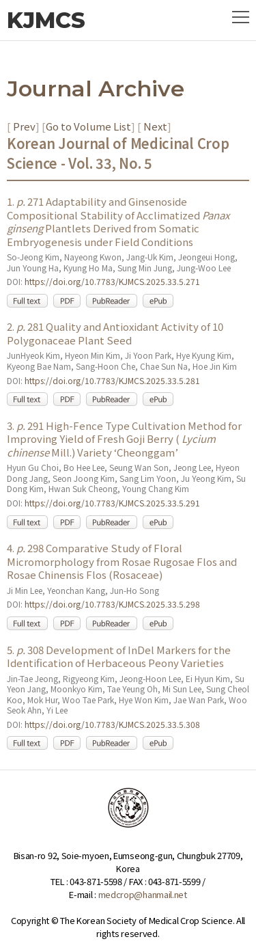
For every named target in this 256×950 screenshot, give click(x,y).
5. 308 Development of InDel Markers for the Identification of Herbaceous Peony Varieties (119, 656)
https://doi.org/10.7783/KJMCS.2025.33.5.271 (112, 281)
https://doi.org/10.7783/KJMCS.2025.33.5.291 (112, 502)
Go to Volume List (88, 126)
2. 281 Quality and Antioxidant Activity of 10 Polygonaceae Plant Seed (115, 333)
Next (154, 126)
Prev (23, 126)
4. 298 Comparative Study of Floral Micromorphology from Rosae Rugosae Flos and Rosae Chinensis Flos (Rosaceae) (122, 561)
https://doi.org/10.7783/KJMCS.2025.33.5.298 (112, 604)
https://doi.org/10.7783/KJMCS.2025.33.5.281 (112, 380)
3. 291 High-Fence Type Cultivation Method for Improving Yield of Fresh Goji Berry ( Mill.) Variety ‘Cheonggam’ (124, 438)
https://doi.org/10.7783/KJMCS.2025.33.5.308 (112, 724)
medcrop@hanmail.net (142, 894)
